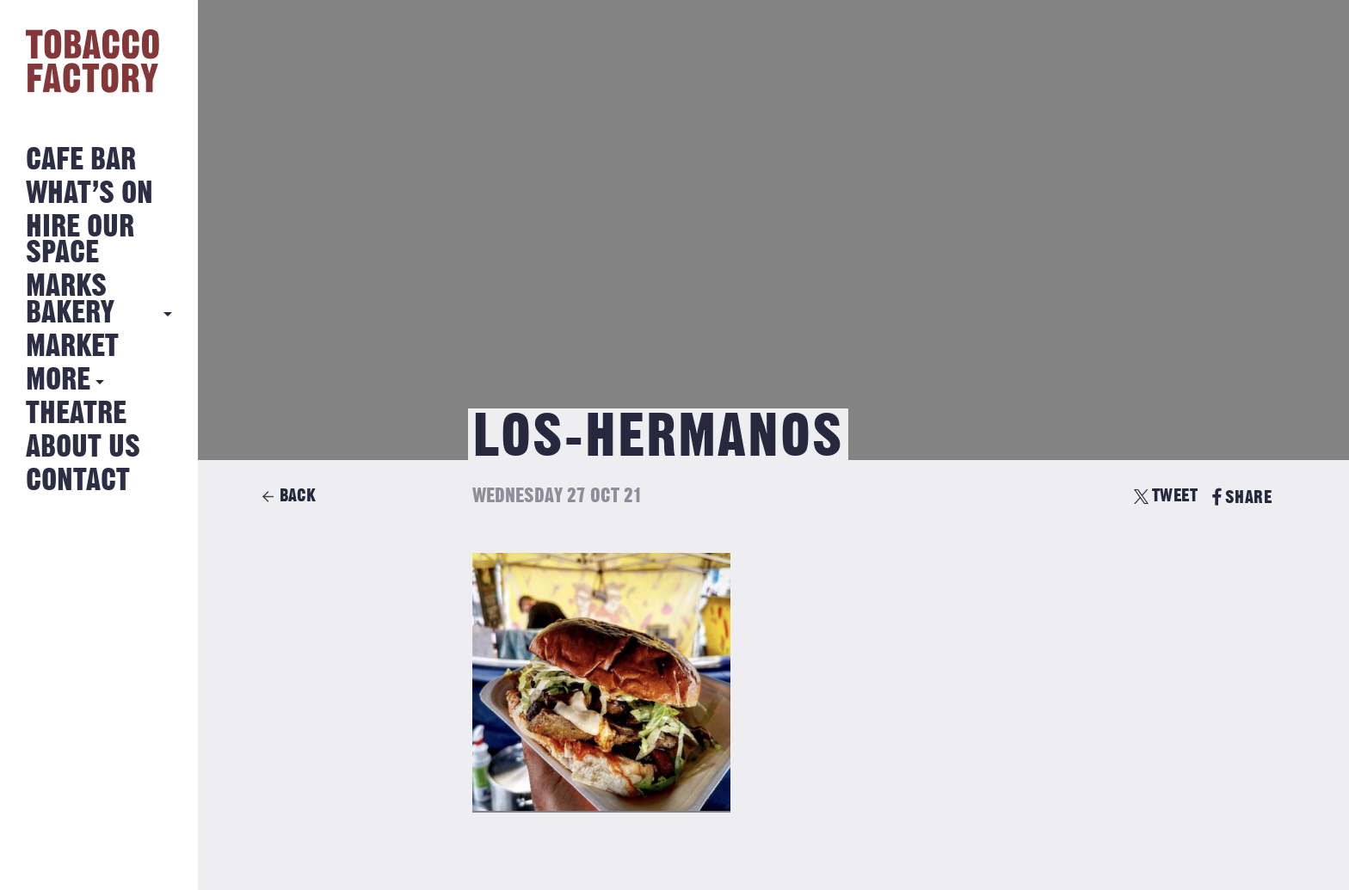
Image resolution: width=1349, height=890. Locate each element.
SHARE (1241, 497)
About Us (83, 447)
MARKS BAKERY (70, 299)
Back (298, 496)
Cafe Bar (81, 160)
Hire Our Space (80, 240)
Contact (78, 481)
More (58, 380)
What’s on (89, 194)
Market (72, 347)
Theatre (76, 414)
